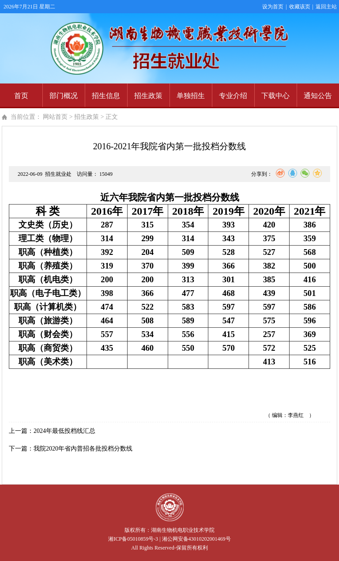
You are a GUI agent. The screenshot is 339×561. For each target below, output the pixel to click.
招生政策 (148, 95)
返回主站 (326, 7)
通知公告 (318, 95)
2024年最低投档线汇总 (64, 431)
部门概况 (63, 95)
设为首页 (272, 7)
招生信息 (106, 95)
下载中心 (275, 95)
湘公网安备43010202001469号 (196, 539)
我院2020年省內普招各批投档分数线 (83, 448)
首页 (21, 95)
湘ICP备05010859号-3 (133, 539)
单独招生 (191, 95)
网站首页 (55, 117)
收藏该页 (299, 7)
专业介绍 (233, 95)
